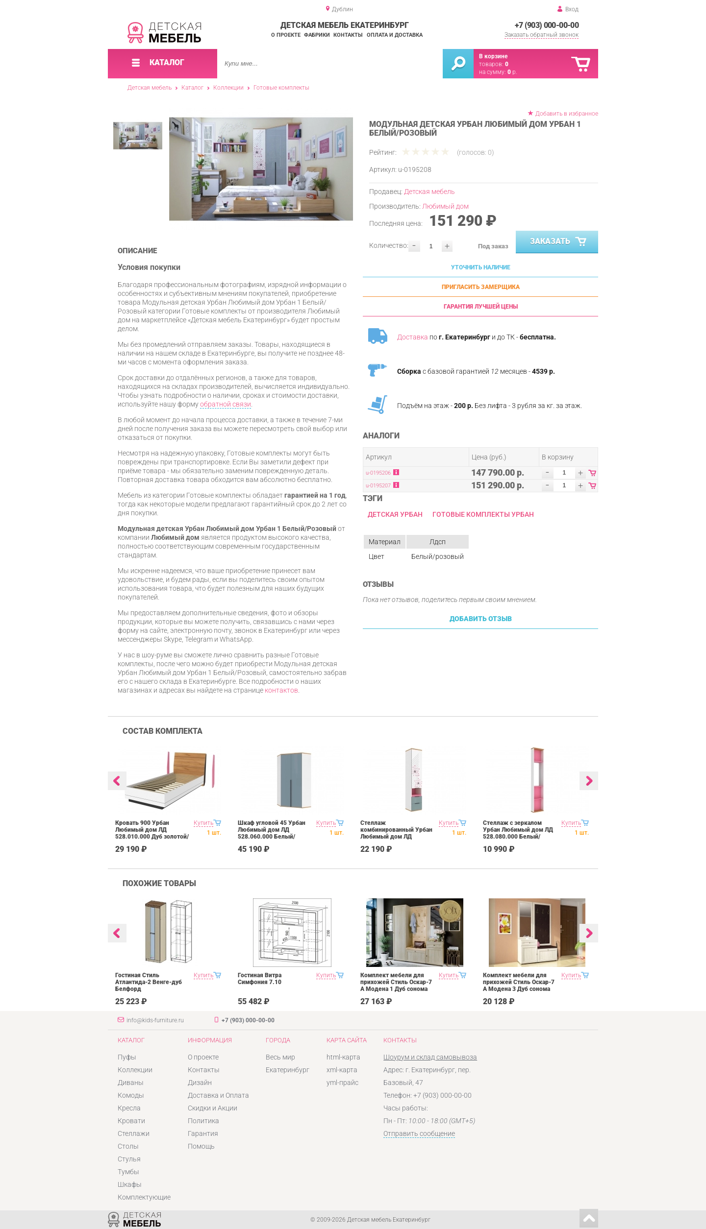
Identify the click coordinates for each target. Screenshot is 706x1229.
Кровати (131, 1121)
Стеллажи (134, 1133)
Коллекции (228, 87)
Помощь (201, 1146)
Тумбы (128, 1172)
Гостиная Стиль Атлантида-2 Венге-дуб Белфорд (148, 982)
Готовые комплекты (281, 87)
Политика (203, 1121)
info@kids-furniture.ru (155, 1020)
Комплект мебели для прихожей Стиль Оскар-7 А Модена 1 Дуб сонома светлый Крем (396, 985)
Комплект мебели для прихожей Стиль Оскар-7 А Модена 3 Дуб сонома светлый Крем (519, 985)
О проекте (286, 35)
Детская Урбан (395, 514)
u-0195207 (378, 485)
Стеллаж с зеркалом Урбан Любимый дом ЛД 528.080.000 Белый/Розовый (518, 833)
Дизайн (200, 1082)
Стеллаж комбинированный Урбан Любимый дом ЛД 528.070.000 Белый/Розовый (396, 836)
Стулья (129, 1159)
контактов (281, 690)
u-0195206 (378, 473)
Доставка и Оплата (218, 1095)
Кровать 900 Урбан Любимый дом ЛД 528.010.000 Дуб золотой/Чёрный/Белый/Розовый (152, 833)
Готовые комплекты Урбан (483, 514)
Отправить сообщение (419, 1133)
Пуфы (127, 1057)
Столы (128, 1146)
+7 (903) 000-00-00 (547, 25)
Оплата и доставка (395, 35)
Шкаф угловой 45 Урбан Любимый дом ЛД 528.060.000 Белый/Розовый (271, 833)
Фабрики (317, 35)
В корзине (493, 56)
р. (512, 72)
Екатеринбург (287, 1070)
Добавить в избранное (566, 113)
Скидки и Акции (212, 1108)
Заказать (559, 242)
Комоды (131, 1095)
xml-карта (342, 1070)
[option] (261, 169)
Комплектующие (144, 1197)
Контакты (348, 35)
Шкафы (130, 1184)
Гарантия (203, 1133)
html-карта (343, 1057)
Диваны (131, 1082)
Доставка (412, 337)
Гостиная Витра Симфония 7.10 (259, 979)
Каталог (192, 87)
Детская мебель (149, 87)
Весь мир (280, 1057)
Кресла (129, 1108)
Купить (203, 822)
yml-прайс (342, 1082)
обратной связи (225, 404)
